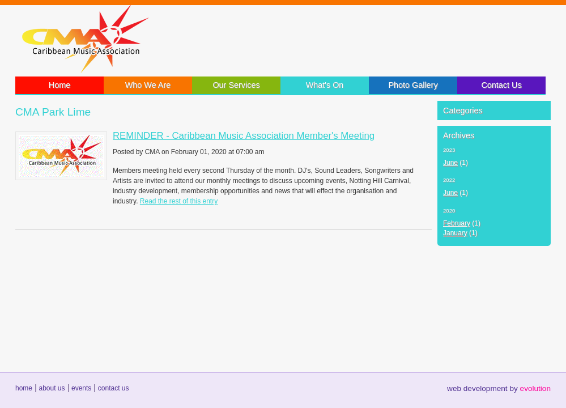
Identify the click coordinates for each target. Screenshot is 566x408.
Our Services (235, 85)
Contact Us (501, 85)
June (450, 163)
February (456, 223)
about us (52, 388)
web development (477, 388)
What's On (325, 85)
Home (59, 85)
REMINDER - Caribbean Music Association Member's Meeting (244, 135)
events (81, 388)
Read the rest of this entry (179, 201)
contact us (113, 388)
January (455, 233)
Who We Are (148, 85)
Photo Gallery (412, 85)
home (23, 388)
